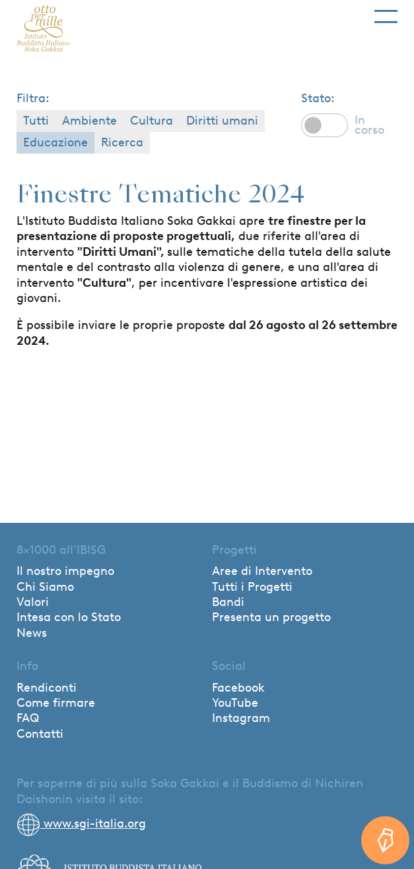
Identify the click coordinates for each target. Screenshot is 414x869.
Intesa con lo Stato (69, 617)
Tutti (36, 120)
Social (229, 666)
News (32, 633)
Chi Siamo (45, 587)
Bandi (228, 602)
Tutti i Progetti (252, 587)
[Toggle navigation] (385, 11)
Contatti (40, 734)
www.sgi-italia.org (81, 823)
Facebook (238, 687)
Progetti (234, 550)
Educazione (55, 142)
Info (27, 666)
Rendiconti (47, 687)
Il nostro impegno (65, 571)
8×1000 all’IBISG (61, 550)
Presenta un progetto (271, 617)
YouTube (235, 703)
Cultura (151, 120)
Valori (33, 602)
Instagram (241, 718)
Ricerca (122, 142)
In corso (369, 125)
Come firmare (56, 703)
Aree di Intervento (262, 571)
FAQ (28, 718)
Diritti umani (222, 120)
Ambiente (89, 120)
